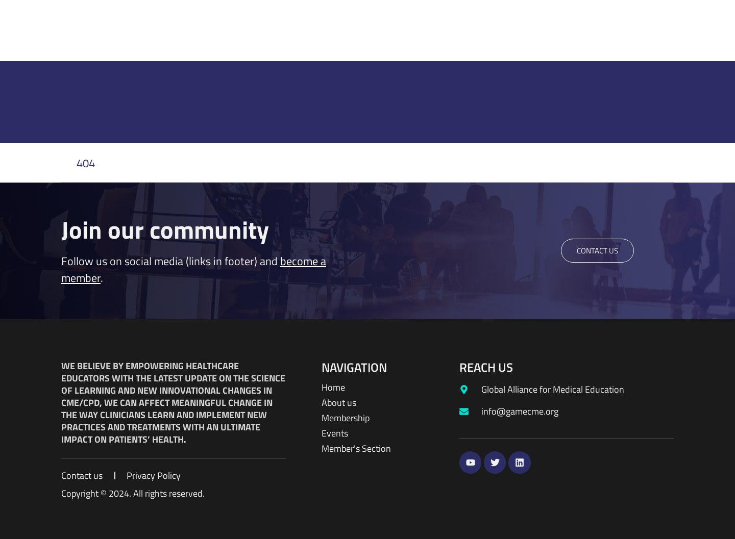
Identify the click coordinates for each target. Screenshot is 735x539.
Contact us (82, 476)
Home (333, 387)
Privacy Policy (154, 476)
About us (339, 403)
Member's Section (356, 449)
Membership (346, 418)
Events (335, 433)
